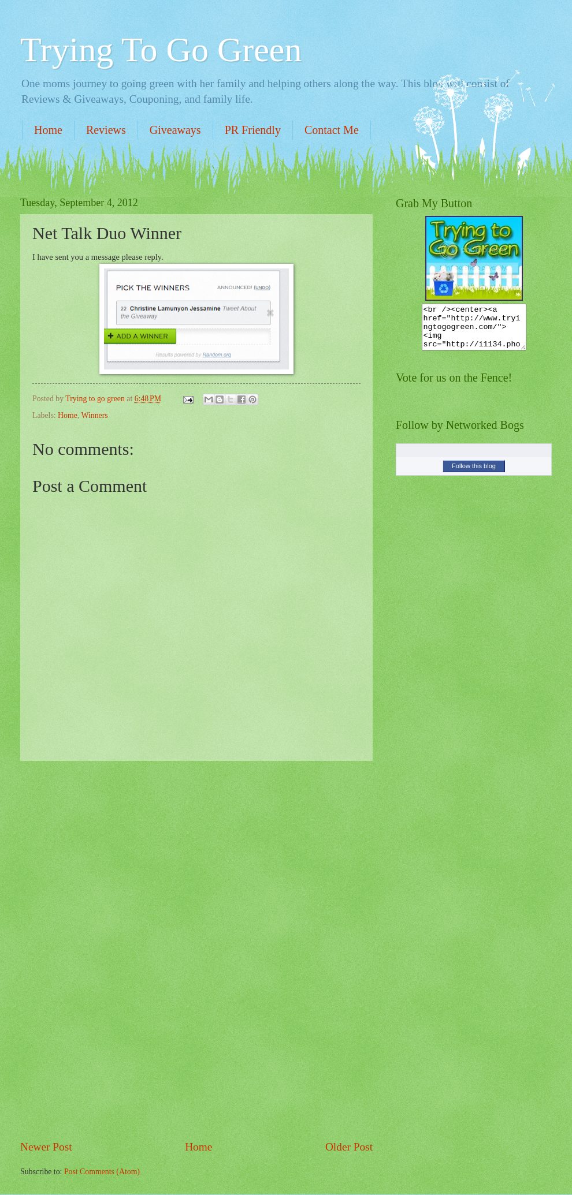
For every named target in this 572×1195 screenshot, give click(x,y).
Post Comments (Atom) (102, 1171)
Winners (94, 415)
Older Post (349, 1147)
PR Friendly (253, 130)
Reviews (106, 130)
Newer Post (46, 1147)
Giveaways (175, 130)
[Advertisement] (196, 950)
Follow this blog (474, 474)
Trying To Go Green (161, 50)
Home (48, 130)
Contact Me (331, 130)
